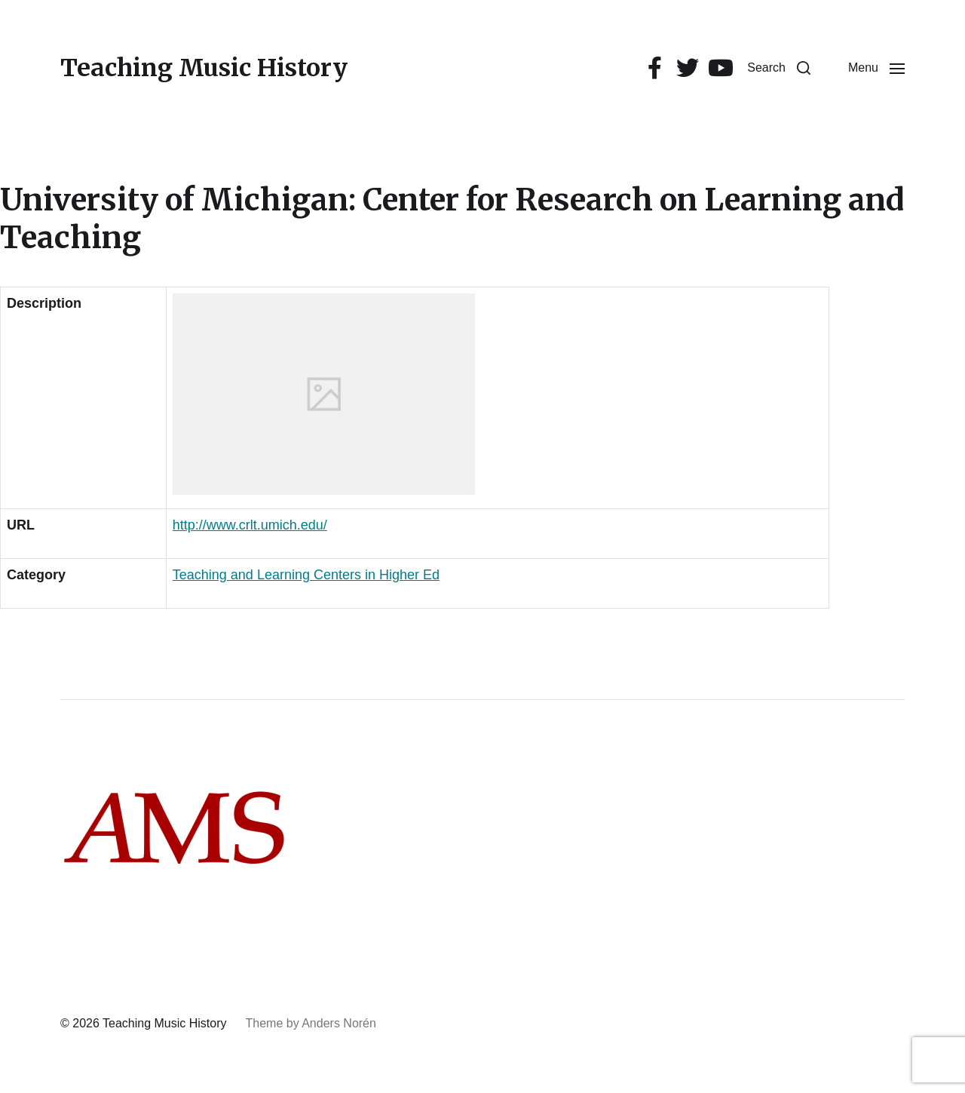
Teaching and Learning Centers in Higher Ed (306, 574)
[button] (778, 68)
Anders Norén (339, 1023)
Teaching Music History (204, 68)
